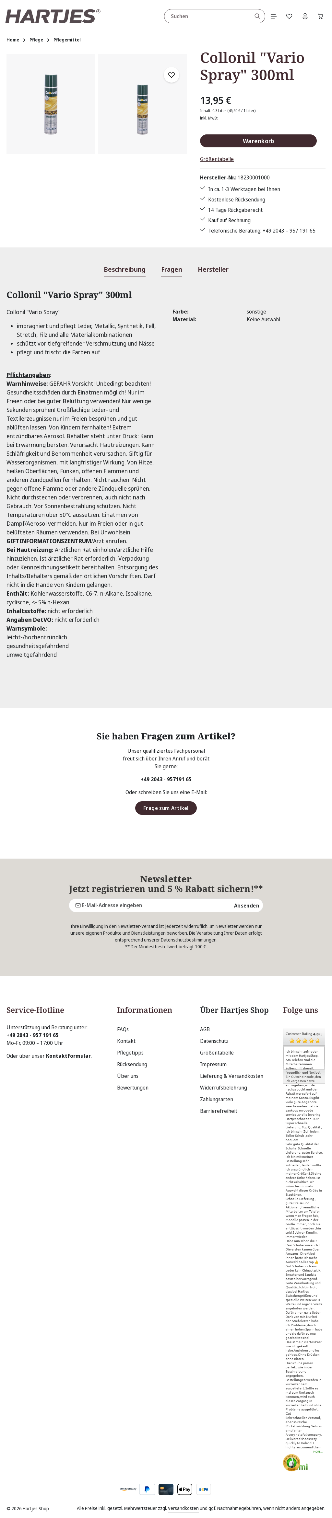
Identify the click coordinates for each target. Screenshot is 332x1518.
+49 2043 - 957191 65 (166, 779)
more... (318, 1452)
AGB (205, 1029)
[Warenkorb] (320, 16)
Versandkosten (183, 1508)
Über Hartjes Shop (234, 1010)
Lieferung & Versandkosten (231, 1075)
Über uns (127, 1075)
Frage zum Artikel (166, 808)
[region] (97, 144)
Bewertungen (132, 1087)
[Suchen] (255, 16)
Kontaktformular (68, 1055)
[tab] (125, 270)
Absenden (246, 905)
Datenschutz (214, 1040)
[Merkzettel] (287, 16)
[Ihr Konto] (303, 16)
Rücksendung (132, 1064)
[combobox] (204, 16)
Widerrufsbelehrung (223, 1087)
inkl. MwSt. (209, 118)
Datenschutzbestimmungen (189, 940)
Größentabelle (217, 159)
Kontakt (126, 1040)
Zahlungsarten (216, 1099)
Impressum (213, 1064)
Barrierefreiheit (218, 1110)
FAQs (123, 1029)
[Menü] (271, 16)
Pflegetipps (130, 1052)
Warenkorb (258, 141)
